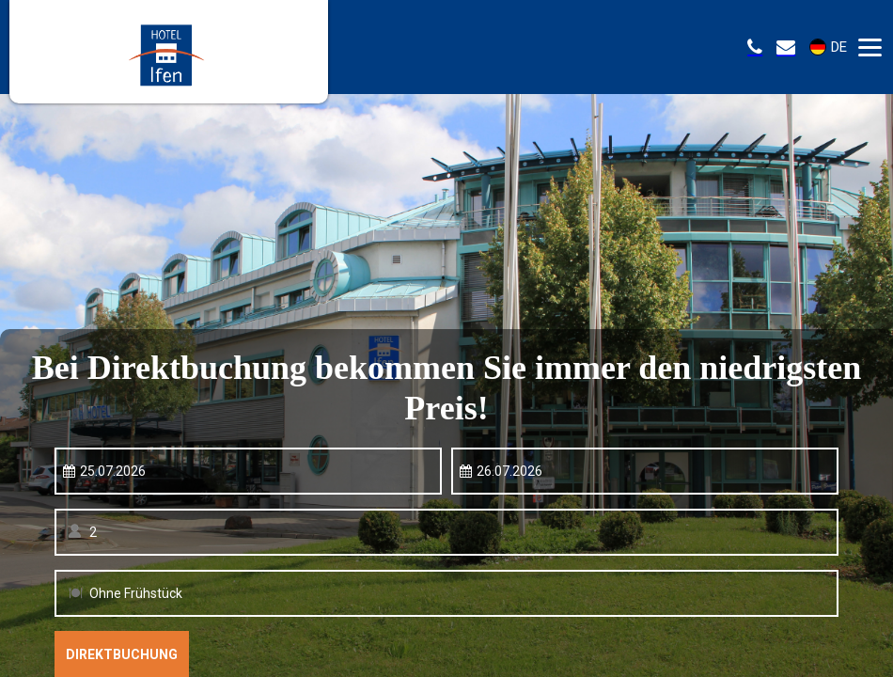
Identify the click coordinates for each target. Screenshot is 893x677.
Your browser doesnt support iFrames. (446, 338)
